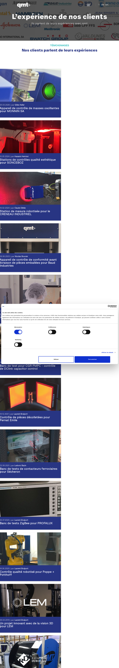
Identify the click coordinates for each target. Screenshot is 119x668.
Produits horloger (17, 647)
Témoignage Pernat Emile (73, 618)
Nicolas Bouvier (85, 154)
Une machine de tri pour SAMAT (85, 421)
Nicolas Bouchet (84, 363)
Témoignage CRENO (71, 615)
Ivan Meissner (20, 209)
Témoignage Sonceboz (72, 611)
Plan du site (68, 663)
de (102, 5)
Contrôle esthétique (19, 637)
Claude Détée (19, 157)
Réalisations (67, 608)
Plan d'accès (69, 652)
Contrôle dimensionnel (20, 640)
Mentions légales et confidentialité (39, 663)
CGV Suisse (91, 663)
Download (80, 663)
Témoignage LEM (69, 621)
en (106, 5)
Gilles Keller (19, 106)
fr (99, 5)
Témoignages (68, 605)
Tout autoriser (97, 353)
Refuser (59, 353)
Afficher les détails (107, 346)
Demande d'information (74, 655)
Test (12, 643)
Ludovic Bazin (84, 260)
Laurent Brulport (85, 209)
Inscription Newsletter (74, 659)
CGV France (104, 663)
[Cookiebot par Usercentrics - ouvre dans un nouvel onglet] (104, 312)
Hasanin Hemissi (85, 106)
